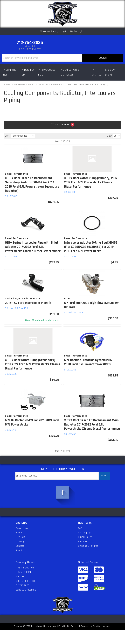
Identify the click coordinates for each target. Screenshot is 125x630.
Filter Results (62, 125)
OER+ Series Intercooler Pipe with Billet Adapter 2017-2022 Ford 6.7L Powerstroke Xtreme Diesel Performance (33, 247)
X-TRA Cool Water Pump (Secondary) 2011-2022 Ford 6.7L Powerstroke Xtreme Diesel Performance (32, 364)
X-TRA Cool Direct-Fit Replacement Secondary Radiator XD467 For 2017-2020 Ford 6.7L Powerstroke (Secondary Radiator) (32, 184)
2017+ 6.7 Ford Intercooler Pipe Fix (28, 303)
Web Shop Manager (102, 626)
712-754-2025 (22, 585)
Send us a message (26, 590)
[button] (62, 58)
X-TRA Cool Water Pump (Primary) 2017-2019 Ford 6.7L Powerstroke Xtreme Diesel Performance (91, 182)
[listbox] (23, 136)
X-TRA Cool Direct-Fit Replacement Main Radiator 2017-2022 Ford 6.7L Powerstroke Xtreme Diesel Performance (92, 424)
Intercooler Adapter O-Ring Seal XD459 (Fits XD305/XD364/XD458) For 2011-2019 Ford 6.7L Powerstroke (90, 247)
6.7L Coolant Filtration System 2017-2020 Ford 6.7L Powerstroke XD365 (89, 362)
